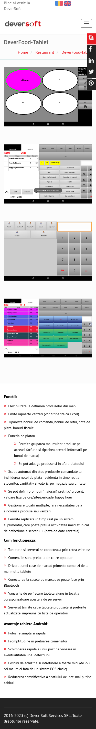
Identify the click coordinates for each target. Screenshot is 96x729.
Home (23, 52)
